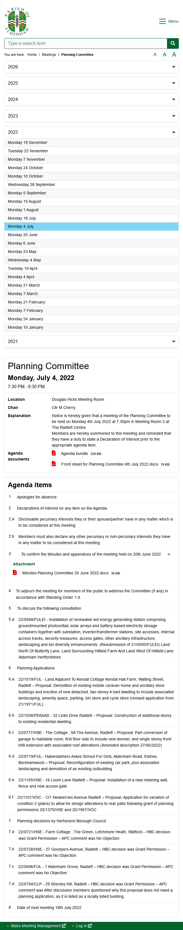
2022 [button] (13, 132)
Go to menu (1, 3)
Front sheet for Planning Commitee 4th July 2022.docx (112, 464)
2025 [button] (13, 83)
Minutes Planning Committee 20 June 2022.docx (67, 573)
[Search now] (173, 43)
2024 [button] (13, 99)
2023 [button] (13, 116)
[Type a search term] (91, 43)
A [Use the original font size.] (155, 54)
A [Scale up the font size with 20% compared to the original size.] (164, 54)
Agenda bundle (77, 453)
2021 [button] (13, 341)
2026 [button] (13, 67)
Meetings (49, 55)
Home (32, 55)
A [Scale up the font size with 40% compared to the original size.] (174, 54)
